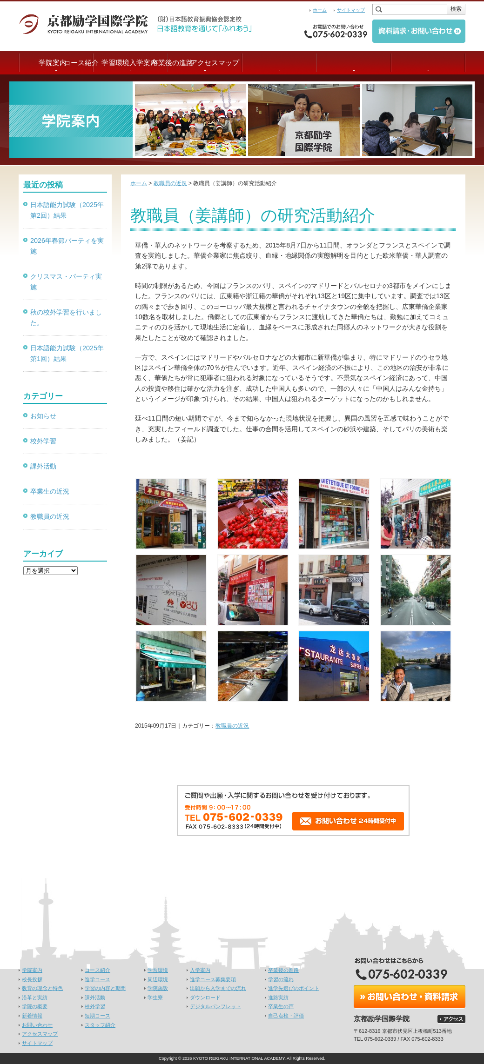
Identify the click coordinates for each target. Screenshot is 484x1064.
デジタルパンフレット (215, 1006)
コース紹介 (130, 63)
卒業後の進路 (354, 63)
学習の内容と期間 (105, 988)
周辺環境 (158, 979)
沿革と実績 (34, 997)
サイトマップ (351, 10)
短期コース (97, 1015)
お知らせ (43, 416)
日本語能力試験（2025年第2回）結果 (67, 210)
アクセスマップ (428, 63)
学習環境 (205, 63)
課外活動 (43, 466)
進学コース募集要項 (213, 979)
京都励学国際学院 (88, 23)
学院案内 (56, 63)
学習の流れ (281, 979)
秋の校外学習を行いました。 (66, 317)
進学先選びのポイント (293, 988)
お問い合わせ (37, 1025)
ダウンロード (205, 997)
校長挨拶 (32, 979)
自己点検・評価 (286, 1015)
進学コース (97, 979)
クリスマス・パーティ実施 (66, 282)
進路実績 (278, 997)
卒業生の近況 (49, 491)
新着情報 (32, 1015)
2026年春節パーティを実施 (67, 246)
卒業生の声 (281, 1006)
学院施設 (158, 988)
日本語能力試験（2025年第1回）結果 (67, 353)
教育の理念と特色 (42, 988)
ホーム (320, 10)
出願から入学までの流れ (218, 988)
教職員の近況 (232, 726)
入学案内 (279, 63)
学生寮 (155, 997)
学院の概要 (34, 1006)
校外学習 (43, 441)
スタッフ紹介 (100, 1025)
